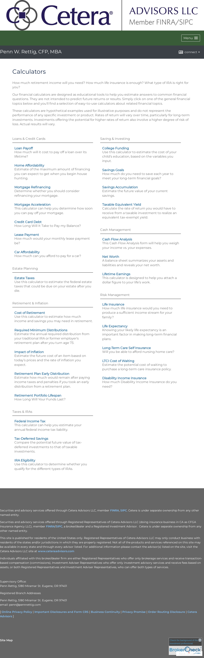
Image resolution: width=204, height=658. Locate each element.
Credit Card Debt (28, 222)
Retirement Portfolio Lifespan (37, 395)
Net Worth (110, 257)
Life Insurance (113, 304)
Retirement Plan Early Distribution (41, 374)
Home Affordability (29, 165)
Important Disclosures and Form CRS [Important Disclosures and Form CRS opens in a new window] (61, 612)
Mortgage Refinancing (32, 187)
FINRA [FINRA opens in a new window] (114, 510)
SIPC (59, 526)
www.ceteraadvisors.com (56, 551)
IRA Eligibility (24, 460)
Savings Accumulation (120, 187)
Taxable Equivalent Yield (121, 204)
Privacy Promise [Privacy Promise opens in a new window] (134, 612)
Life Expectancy (115, 326)
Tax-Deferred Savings (31, 439)
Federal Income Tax (29, 421)
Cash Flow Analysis (117, 239)
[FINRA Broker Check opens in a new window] (185, 646)
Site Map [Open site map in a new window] (6, 640)
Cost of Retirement (29, 313)
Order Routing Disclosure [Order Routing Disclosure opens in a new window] (166, 612)
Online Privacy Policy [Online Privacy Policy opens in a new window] (17, 612)
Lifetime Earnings (116, 274)
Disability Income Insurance (124, 378)
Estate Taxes (24, 278)
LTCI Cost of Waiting (118, 361)
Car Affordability (27, 252)
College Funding (115, 148)
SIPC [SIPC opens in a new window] (123, 510)
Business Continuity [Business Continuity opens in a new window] (105, 612)
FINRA (50, 526)
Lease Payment (26, 235)
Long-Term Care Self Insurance (126, 348)
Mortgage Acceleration (32, 204)
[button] (190, 38)
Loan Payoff (23, 148)
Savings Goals (113, 170)
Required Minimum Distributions (40, 330)
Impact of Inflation (29, 352)
